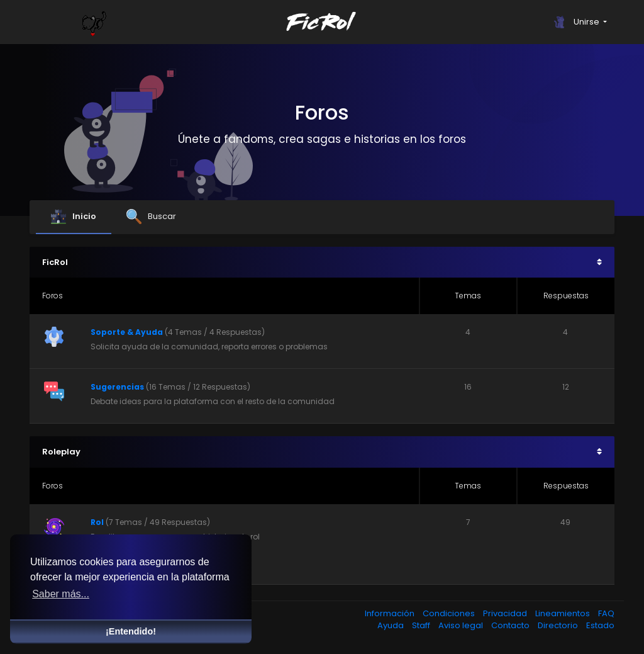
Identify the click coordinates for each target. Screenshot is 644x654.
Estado (600, 625)
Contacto (511, 625)
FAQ (606, 613)
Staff (422, 625)
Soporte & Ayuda (127, 332)
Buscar (151, 216)
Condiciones (450, 613)
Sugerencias (117, 386)
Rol (97, 522)
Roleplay (61, 452)
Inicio (73, 216)
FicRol (55, 262)
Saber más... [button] (60, 594)
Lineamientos (563, 613)
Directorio (559, 625)
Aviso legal (461, 625)
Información (390, 613)
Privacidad (506, 613)
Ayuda (391, 625)
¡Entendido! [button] (131, 631)
